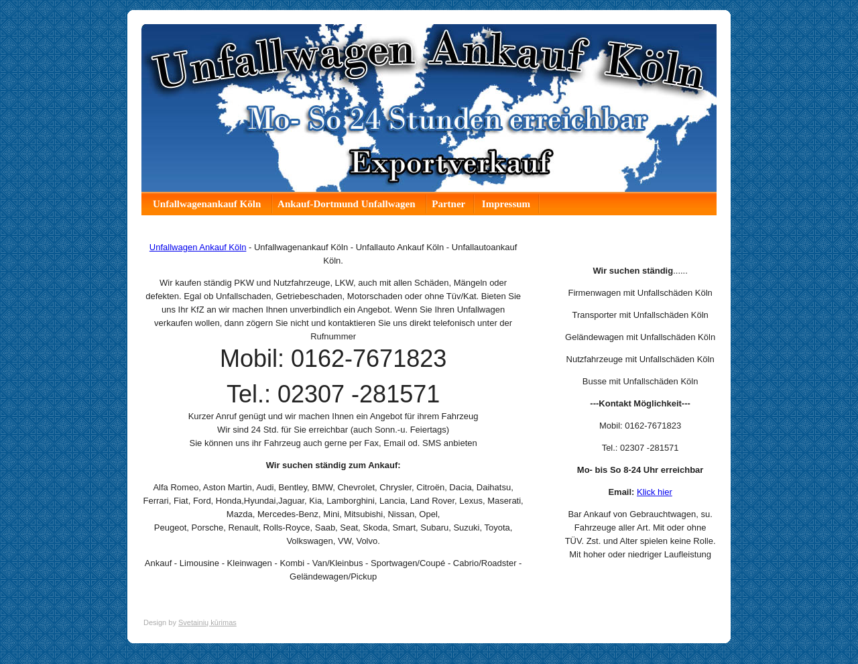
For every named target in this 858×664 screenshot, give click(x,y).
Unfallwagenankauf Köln (208, 204)
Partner (448, 204)
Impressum (506, 204)
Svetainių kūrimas (207, 622)
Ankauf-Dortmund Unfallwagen (348, 204)
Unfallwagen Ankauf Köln (198, 247)
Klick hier (654, 492)
